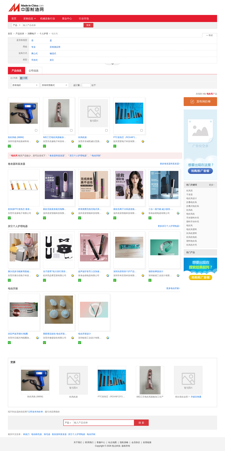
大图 (23, 78)
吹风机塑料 (191, 233)
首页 (13, 18)
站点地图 (112, 442)
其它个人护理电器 (78, 155)
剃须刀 (26, 434)
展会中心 (67, 18)
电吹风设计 (191, 198)
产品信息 (16, 70)
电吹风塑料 (191, 229)
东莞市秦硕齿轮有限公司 (54, 337)
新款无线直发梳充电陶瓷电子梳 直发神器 (55, 209)
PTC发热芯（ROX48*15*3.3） (125, 137)
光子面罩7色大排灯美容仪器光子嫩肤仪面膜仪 (55, 271)
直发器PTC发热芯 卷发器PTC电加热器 (20, 209)
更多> (211, 184)
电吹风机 (190, 213)
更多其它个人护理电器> (169, 226)
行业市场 (84, 18)
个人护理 (44, 33)
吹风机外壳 (191, 244)
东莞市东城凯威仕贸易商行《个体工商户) (90, 141)
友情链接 (147, 442)
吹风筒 (189, 190)
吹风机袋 (82, 137)
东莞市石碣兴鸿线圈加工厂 (20, 337)
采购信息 (29, 18)
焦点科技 (116, 445)
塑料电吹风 (191, 241)
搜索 (88, 25)
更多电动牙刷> (173, 288)
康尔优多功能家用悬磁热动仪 (20, 271)
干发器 (189, 194)
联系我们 (89, 442)
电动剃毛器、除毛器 (40, 434)
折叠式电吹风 (192, 206)
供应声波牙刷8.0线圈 (18, 333)
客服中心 (101, 442)
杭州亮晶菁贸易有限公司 (54, 275)
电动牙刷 (96, 155)
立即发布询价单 (35, 411)
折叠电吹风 (191, 202)
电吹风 (189, 225)
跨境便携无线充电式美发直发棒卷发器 (90, 209)
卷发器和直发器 (57, 155)
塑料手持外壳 (192, 221)
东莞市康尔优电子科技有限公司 (20, 275)
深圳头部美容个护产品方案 (125, 271)
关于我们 (78, 442)
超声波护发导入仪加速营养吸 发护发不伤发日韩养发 (90, 271)
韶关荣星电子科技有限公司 (125, 141)
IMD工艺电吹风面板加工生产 (55, 137)
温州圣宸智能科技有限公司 (55, 213)
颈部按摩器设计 (156, 271)
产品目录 (20, 33)
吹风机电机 (191, 237)
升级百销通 (196, 396)
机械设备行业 (47, 18)
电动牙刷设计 (84, 333)
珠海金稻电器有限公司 (159, 213)
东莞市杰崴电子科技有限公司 (55, 141)
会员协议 (135, 442)
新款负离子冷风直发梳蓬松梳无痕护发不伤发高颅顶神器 (125, 209)
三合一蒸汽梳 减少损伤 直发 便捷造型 (161, 209)
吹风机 (189, 210)
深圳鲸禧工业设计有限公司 (161, 275)
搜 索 (141, 422)
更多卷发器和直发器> (170, 163)
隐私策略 (124, 442)
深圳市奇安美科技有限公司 (125, 275)
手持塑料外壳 (192, 217)
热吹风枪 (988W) (16, 137)
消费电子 (32, 33)
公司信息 (33, 70)
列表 (14, 78)
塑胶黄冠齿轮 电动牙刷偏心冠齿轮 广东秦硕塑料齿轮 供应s (55, 333)
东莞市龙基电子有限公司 (19, 213)
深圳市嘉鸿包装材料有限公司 (20, 141)
